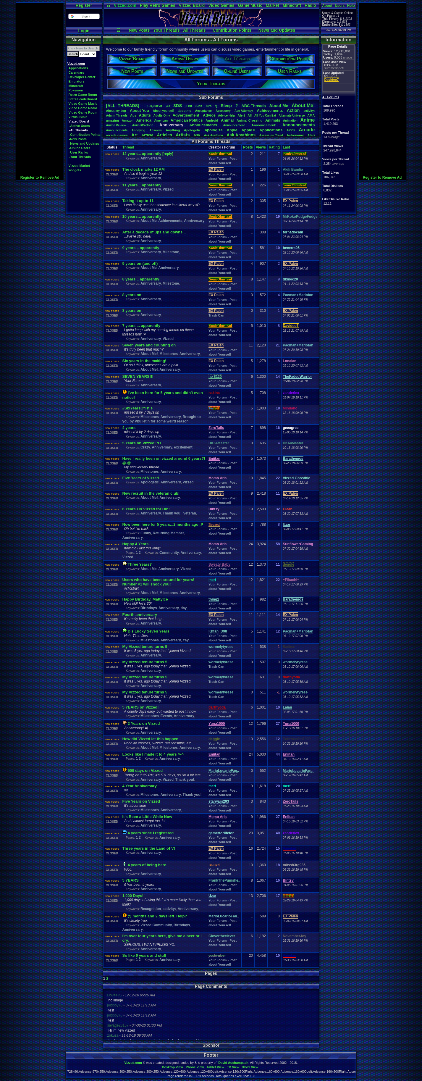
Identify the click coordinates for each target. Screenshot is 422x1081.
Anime (307, 119)
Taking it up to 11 (138, 201)
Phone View (195, 1067)
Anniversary (150, 158)
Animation (290, 120)
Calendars (76, 72)
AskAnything (213, 135)
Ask (197, 135)
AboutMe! (303, 105)
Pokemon (76, 90)
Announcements (298, 124)
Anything (173, 130)
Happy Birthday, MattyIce (145, 599)
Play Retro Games (157, 5)
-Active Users (79, 126)
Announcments (117, 130)
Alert (241, 115)
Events (166, 716)
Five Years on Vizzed (141, 801)
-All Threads (78, 130)
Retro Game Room (83, 94)
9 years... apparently (140, 248)
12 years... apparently (141, 153)
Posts (248, 147)
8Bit (188, 106)
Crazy (145, 447)
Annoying (138, 130)
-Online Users (79, 148)
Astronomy (295, 135)
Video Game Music (83, 103)
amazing (112, 120)
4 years (129, 427)
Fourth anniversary (139, 614)
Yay (185, 640)
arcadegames (117, 135)
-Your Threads (80, 157)
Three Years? (140, 564)
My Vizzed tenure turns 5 (144, 646)
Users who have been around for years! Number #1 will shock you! (158, 581)
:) (216, 106)
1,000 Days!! (133, 895)
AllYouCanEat (265, 115)
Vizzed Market (79, 165)
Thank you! (172, 513)
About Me (148, 221)
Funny (145, 533)
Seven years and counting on (149, 345)
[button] (83, 16)
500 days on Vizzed (145, 770)
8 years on (131, 295)
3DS (177, 105)
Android (212, 120)
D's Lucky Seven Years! (149, 631)
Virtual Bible (78, 117)
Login (83, 30)
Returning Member (168, 533)
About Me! (149, 354)
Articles (164, 135)
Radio (310, 5)
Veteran (189, 513)
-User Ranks (78, 152)
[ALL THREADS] (122, 105)
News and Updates (276, 30)
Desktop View (172, 1067)
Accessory (223, 110)
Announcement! (264, 125)
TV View (233, 1067)
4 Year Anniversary (139, 786)
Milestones (168, 354)
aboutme (184, 110)
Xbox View (250, 1067)
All (250, 115)
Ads (133, 115)
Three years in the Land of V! (148, 848)
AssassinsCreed (271, 135)
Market (272, 5)
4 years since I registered (151, 833)
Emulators (77, 81)
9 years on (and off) (140, 263)
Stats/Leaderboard (83, 99)
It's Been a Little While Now (147, 816)
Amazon (127, 120)
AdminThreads (117, 115)
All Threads (194, 30)
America (143, 120)
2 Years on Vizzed (144, 723)
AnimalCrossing (249, 120)
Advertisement (186, 115)
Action (293, 110)
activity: (309, 110)
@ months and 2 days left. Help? (157, 916)
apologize (214, 130)
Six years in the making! (144, 361)
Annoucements (203, 125)
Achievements (270, 110)
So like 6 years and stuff (144, 955)
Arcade (307, 129)
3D (168, 106)
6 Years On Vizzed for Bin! (146, 509)
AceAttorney (244, 110)
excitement (183, 447)
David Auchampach (233, 1062)
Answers (155, 130)
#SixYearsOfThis (137, 408)
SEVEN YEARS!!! (137, 376)
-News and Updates (84, 143)
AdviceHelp (226, 115)
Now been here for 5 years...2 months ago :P (162, 524)
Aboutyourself (163, 110)
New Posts (139, 30)
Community (169, 553)
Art (134, 134)
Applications (78, 68)
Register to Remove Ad (39, 177)
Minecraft (292, 5)
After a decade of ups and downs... (154, 232)
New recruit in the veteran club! (151, 493)
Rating (274, 147)
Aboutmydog (116, 110)
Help (351, 6)
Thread (128, 147)
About (327, 6)
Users (340, 6)
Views (261, 147)
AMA (311, 115)
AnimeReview (116, 125)
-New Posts (78, 139)
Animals (272, 120)
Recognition (150, 909)
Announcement (234, 125)
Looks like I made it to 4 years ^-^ (153, 754)
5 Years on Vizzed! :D (141, 443)
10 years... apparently (141, 216)
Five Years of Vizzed (140, 478)
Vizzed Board (192, 5)
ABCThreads (253, 106)
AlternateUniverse (292, 115)
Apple (232, 130)
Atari (311, 135)
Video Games (221, 5)
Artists (183, 134)
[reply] (167, 154)
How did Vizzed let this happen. (151, 739)
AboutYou (139, 110)
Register (83, 5)
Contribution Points (232, 30)
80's (208, 106)
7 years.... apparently (141, 325)
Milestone (171, 252)
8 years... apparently (140, 279)
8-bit (198, 106)
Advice (209, 115)
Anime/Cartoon (142, 125)
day (184, 608)
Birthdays (148, 608)
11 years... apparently (141, 185)
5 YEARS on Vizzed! (140, 707)
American (161, 120)
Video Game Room (83, 112)
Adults (145, 115)
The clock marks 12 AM (143, 169)
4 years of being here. (147, 865)
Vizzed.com (125, 5)
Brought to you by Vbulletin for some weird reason (161, 419)
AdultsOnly (161, 115)
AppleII (248, 130)
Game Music (250, 5)
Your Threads (166, 30)
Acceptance (203, 110)
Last (286, 147)
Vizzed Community (156, 925)
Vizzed (168, 189)
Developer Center (82, 77)
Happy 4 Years (135, 544)
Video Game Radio (83, 108)
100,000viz (154, 106)
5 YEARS (130, 880)
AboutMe (278, 105)
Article (147, 135)
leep (226, 105)
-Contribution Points (85, 134)
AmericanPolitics (187, 120)
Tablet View (215, 1067)
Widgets (75, 170)
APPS (291, 130)
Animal (227, 120)
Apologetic (192, 130)
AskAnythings (241, 135)
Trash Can (216, 315)
